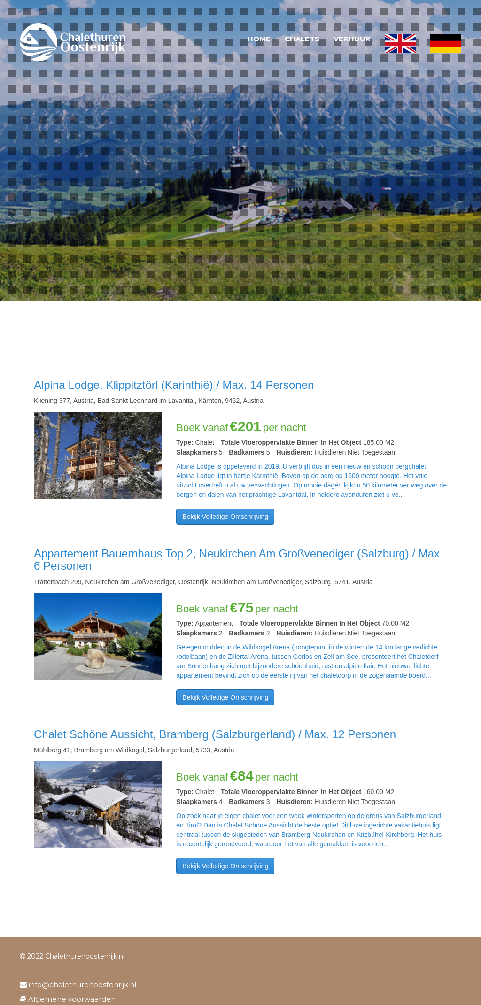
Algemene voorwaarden (68, 999)
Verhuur (352, 38)
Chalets (302, 38)
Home (259, 38)
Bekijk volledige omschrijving (225, 516)
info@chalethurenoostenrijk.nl (78, 984)
